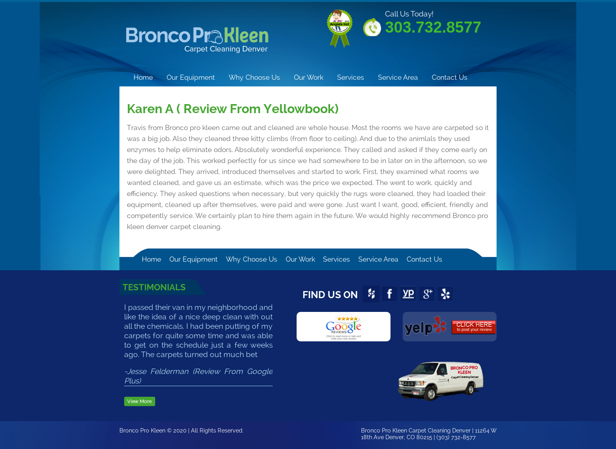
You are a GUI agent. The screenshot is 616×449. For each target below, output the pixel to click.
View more (140, 402)
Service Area (398, 77)
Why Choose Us (254, 77)
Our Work (308, 77)
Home (143, 77)
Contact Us (450, 77)
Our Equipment (191, 77)
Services (350, 77)
